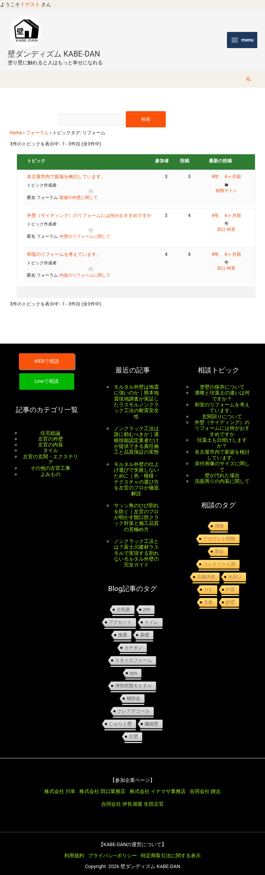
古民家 (123, 601)
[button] (249, 71)
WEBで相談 (47, 353)
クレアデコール (133, 703)
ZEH (146, 601)
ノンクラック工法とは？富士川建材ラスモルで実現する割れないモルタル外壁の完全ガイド (136, 545)
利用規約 (74, 848)
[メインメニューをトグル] (242, 36)
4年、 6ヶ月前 (226, 169)
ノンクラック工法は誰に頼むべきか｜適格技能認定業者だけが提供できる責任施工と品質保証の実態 (136, 432)
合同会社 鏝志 (205, 783)
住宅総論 (50, 425)
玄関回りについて (222, 409)
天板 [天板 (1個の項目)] (208, 594)
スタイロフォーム (133, 652)
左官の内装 (50, 437)
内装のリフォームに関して (85, 268)
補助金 (133, 690)
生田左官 (154, 796)
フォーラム (37, 125)
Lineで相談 (47, 373)
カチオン (133, 640)
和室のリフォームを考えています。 (64, 247)
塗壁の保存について (222, 379)
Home (16, 125)
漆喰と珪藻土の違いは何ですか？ (222, 388)
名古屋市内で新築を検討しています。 (66, 169)
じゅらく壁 (120, 716)
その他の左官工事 (50, 460)
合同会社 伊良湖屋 (121, 796)
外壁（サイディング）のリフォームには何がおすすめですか (89, 208)
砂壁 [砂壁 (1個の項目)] (230, 594)
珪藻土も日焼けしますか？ (222, 435)
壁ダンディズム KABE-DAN (54, 46)
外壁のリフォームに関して (85, 229)
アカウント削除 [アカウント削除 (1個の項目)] (219, 531)
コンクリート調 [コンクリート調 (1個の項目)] (219, 556)
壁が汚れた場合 (222, 468)
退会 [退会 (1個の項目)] (219, 543)
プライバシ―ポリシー (112, 848)
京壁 (133, 728)
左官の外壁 (50, 431)
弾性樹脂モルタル (133, 678)
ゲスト (32, 4)
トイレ (151, 614)
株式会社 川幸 (59, 783)
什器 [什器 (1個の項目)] (230, 581)
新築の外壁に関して (79, 190)
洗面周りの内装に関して (222, 473)
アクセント (120, 614)
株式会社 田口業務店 (102, 783)
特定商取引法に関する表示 (171, 848)
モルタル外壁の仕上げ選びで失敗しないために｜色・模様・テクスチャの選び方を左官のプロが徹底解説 (136, 471)
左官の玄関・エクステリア (50, 452)
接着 (122, 627)
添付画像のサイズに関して (222, 458)
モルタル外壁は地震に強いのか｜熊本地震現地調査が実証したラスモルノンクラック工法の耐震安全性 (136, 394)
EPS (133, 665)
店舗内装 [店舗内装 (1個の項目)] (206, 569)
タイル (50, 443)
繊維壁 (151, 716)
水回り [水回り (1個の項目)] (235, 569)
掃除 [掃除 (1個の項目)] (219, 518)
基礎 (144, 627)
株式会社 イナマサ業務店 (158, 783)
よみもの (50, 466)
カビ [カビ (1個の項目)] (208, 581)
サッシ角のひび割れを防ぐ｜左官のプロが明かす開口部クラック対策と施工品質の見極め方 (136, 509)
